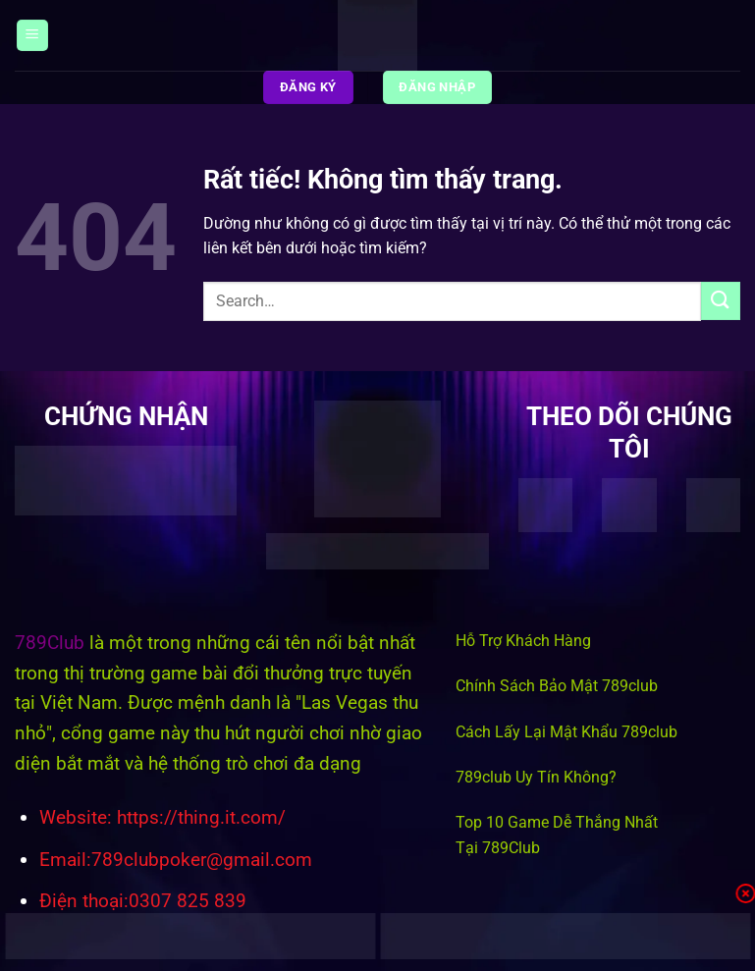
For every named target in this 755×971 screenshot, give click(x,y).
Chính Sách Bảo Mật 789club (557, 685)
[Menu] (32, 36)
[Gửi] (720, 301)
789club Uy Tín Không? (536, 777)
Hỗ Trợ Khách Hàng (523, 640)
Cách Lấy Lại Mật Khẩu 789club (566, 732)
